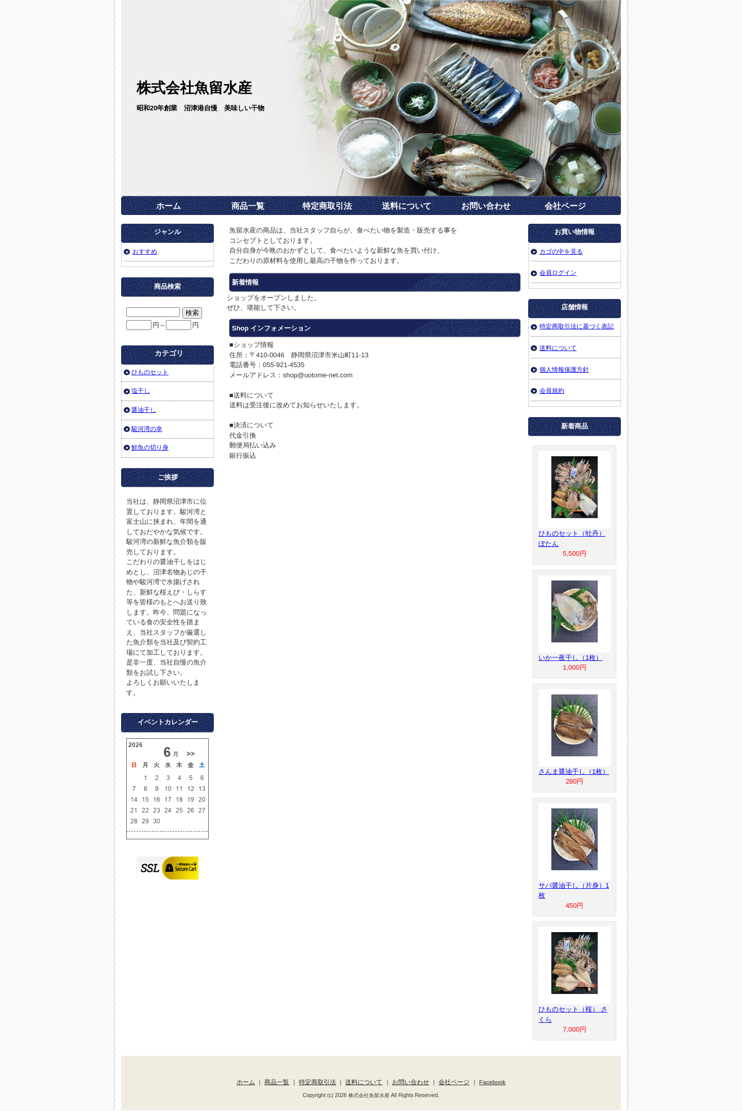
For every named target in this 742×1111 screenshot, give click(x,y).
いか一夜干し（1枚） (570, 657)
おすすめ (144, 251)
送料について (406, 206)
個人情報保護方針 (564, 369)
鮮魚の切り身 (149, 447)
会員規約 (551, 390)
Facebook (492, 1082)
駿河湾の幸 (146, 428)
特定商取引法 (327, 206)
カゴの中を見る (561, 251)
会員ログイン (558, 272)
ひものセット (149, 372)
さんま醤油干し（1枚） (573, 771)
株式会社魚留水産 (194, 88)
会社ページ (565, 206)
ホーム (168, 206)
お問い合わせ (486, 206)
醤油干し (143, 409)
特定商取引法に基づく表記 (576, 326)
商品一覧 (247, 206)
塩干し (140, 390)
